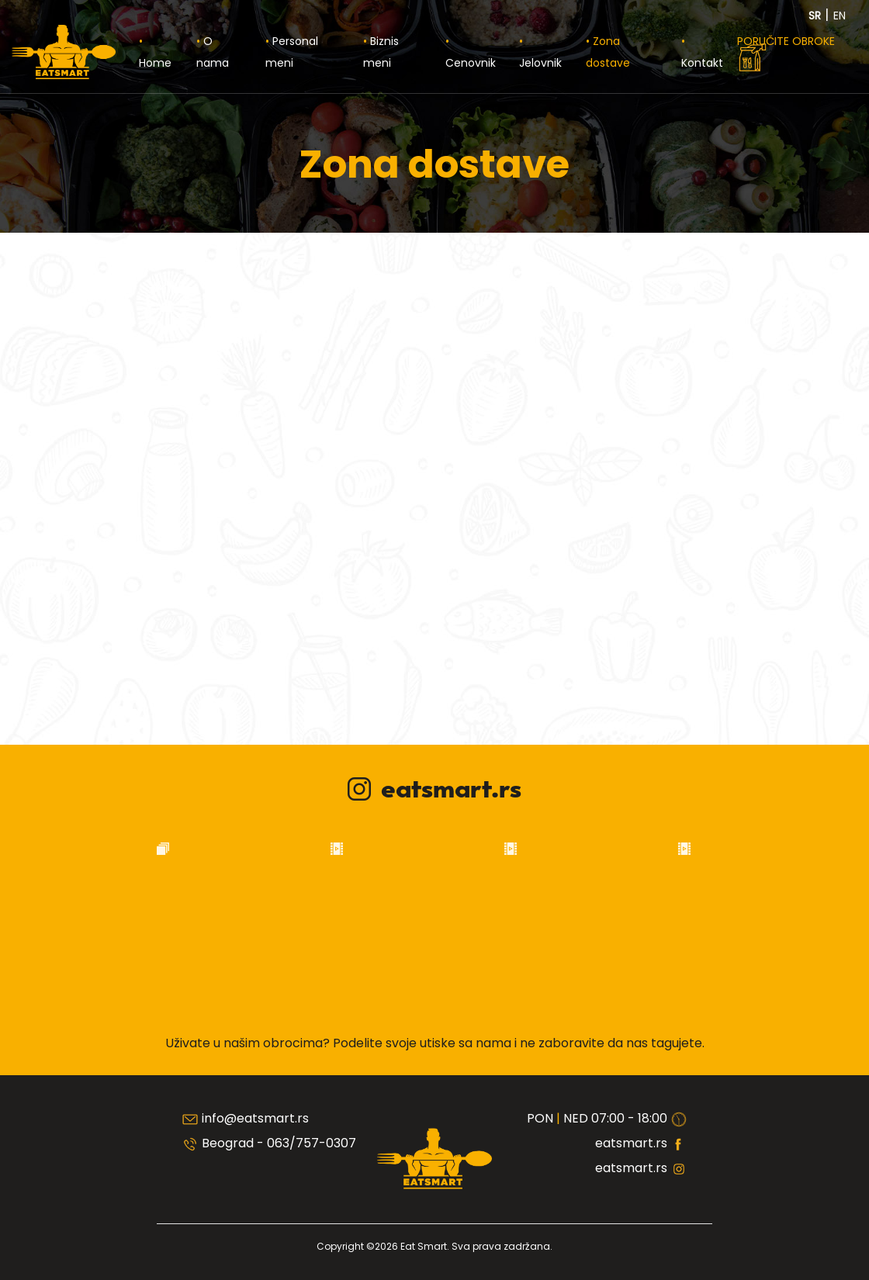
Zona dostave (608, 52)
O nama (212, 52)
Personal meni (291, 52)
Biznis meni (381, 52)
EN (839, 15)
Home (155, 63)
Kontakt (702, 63)
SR (816, 15)
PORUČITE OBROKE (786, 53)
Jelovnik (540, 63)
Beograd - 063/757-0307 (279, 1143)
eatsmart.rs (434, 790)
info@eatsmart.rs (255, 1118)
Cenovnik (470, 63)
